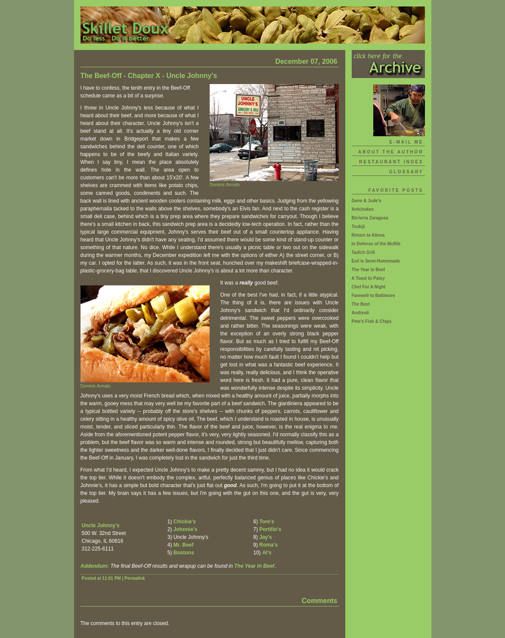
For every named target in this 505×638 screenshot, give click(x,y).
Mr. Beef (183, 545)
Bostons (183, 553)
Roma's (268, 545)
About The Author (391, 152)
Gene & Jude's (366, 200)
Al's (267, 553)
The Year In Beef (254, 566)
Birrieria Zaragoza (370, 218)
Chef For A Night (369, 287)
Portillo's (270, 529)
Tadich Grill (363, 252)
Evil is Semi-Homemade (376, 261)
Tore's (266, 522)
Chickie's (184, 522)
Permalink (134, 578)
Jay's (265, 537)
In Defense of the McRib (376, 243)
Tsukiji (358, 226)
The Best (361, 304)
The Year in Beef (368, 269)
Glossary (406, 171)
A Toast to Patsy (368, 278)
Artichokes (363, 209)
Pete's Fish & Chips (372, 321)
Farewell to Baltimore (373, 295)
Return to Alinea (368, 235)
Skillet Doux (252, 25)
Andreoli (360, 312)
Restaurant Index (391, 162)
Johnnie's (185, 529)
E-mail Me (406, 142)
